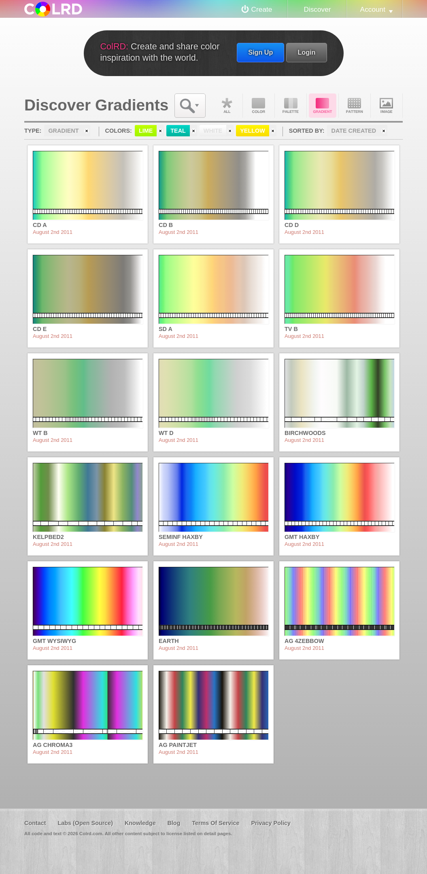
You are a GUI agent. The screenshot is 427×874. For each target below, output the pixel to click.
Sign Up (260, 52)
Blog (173, 823)
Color (258, 105)
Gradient (322, 105)
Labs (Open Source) (85, 823)
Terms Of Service (215, 823)
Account (372, 9)
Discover (317, 9)
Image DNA (386, 105)
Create (261, 9)
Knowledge (140, 823)
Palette (290, 105)
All (226, 105)
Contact (35, 823)
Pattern (354, 105)
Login (306, 52)
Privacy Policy (271, 823)
